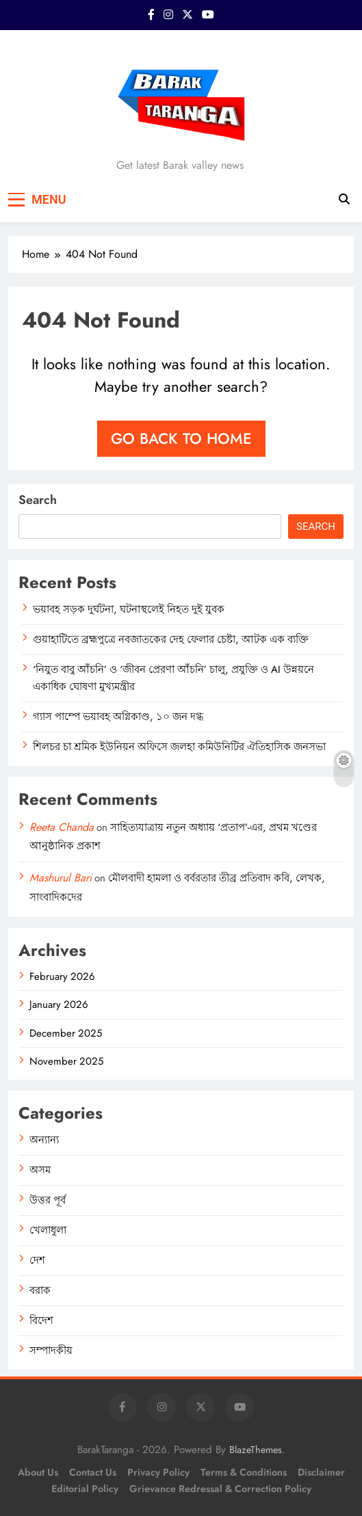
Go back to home (181, 438)
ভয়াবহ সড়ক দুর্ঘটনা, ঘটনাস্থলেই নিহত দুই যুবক (128, 609)
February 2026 (62, 976)
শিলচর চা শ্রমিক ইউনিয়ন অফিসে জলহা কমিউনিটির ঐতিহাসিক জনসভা (179, 746)
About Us (38, 1472)
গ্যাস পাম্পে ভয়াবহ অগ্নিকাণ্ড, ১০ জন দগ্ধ (118, 716)
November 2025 (66, 1061)
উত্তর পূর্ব (47, 1200)
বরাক (40, 1290)
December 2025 (65, 1033)
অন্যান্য (44, 1139)
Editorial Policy (84, 1488)
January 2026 (58, 1004)
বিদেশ (41, 1320)
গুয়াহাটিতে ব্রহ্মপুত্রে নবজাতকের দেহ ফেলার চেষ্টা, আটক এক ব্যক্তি (171, 639)
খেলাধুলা (47, 1230)
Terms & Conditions (244, 1472)
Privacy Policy (158, 1472)
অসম (40, 1170)
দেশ (37, 1260)
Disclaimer (321, 1472)
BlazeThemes (255, 1450)
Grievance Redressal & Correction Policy (220, 1488)
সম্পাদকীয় (51, 1350)
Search (37, 500)
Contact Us (92, 1472)
